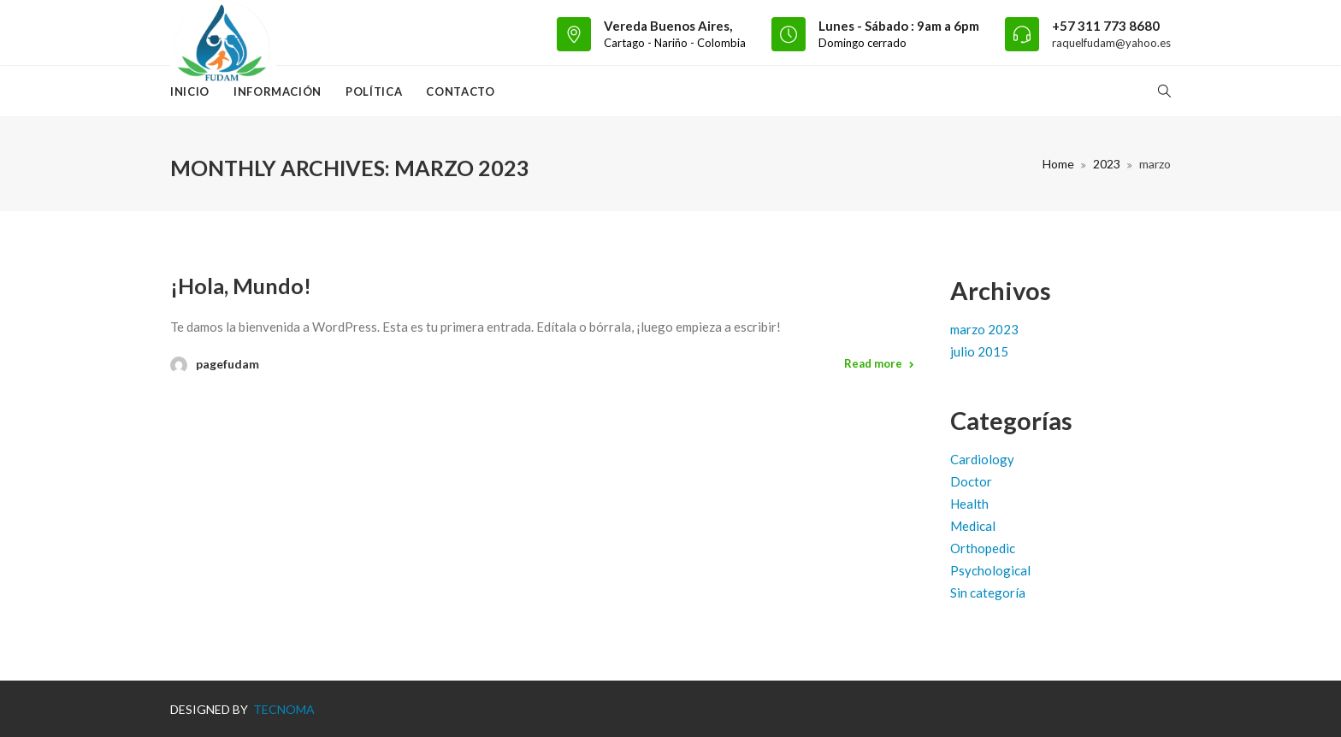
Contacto (460, 91)
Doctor (971, 481)
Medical (972, 526)
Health (969, 503)
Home (1058, 163)
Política (374, 91)
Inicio (190, 91)
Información (277, 91)
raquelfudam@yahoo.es (1111, 43)
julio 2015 (979, 351)
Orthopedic (982, 548)
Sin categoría (987, 592)
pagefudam (227, 364)
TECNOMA (283, 709)
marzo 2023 (984, 329)
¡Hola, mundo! (240, 285)
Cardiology (982, 459)
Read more (873, 363)
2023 (1106, 163)
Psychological (990, 570)
